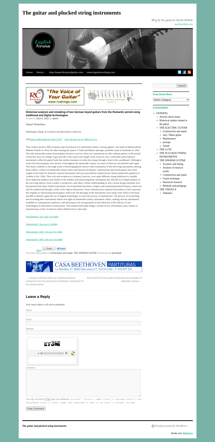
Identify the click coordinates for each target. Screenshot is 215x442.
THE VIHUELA (167, 189)
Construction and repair (61, 253)
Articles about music (170, 116)
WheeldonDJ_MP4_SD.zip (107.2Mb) (44, 232)
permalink (116, 253)
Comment (30, 367)
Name (29, 310)
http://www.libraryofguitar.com (66, 72)
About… (41, 72)
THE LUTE (165, 149)
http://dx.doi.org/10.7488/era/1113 (81, 139)
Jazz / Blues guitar (172, 135)
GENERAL (162, 113)
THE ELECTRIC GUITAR (173, 127)
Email (28, 319)
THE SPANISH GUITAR (85, 253)
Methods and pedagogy (175, 185)
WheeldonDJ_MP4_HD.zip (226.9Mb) (44, 239)
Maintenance (169, 138)
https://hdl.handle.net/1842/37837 (46, 139)
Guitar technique (171, 178)
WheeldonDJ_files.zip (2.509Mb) (42, 224)
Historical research (172, 182)
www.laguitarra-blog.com (101, 72)
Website (30, 328)
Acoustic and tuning (173, 164)
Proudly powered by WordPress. (171, 426)
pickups (167, 142)
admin (55, 118)
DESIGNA (188, 433)
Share (39, 250)
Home (29, 72)
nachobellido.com (184, 24)
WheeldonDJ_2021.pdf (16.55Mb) (42, 216)
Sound (166, 145)
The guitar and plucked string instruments (71, 13)
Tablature (167, 193)
